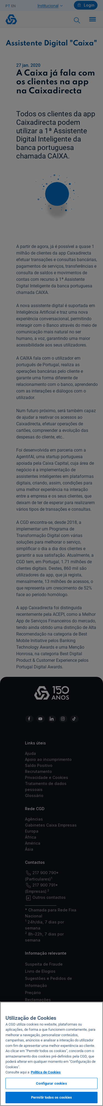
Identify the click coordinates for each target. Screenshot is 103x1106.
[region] (51, 1054)
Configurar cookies (51, 1083)
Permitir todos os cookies (51, 1097)
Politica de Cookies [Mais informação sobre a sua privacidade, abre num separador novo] (46, 1072)
